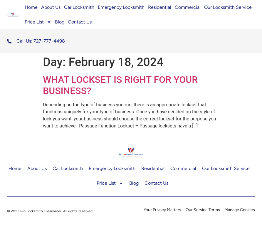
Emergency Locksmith (121, 7)
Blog (59, 22)
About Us (51, 7)
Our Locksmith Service (228, 7)
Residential (159, 7)
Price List (38, 22)
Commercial (188, 7)
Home (31, 7)
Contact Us (80, 22)
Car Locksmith (79, 7)
